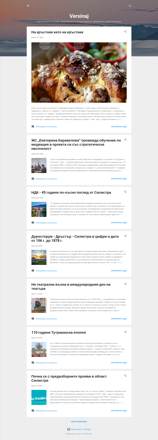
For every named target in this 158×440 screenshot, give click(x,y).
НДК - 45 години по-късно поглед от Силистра (71, 192)
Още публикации (79, 422)
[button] (125, 32)
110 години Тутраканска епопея (58, 332)
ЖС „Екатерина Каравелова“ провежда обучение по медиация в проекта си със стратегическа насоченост (76, 144)
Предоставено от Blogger (79, 429)
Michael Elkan (88, 434)
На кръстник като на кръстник (57, 32)
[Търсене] (130, 6)
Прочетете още (119, 127)
